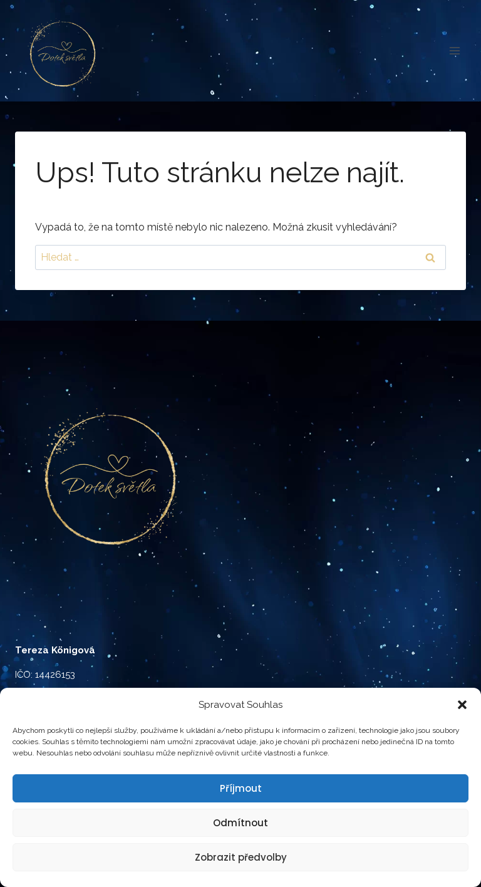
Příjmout (241, 788)
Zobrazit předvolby (241, 857)
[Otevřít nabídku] (454, 50)
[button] (462, 704)
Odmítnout (240, 822)
